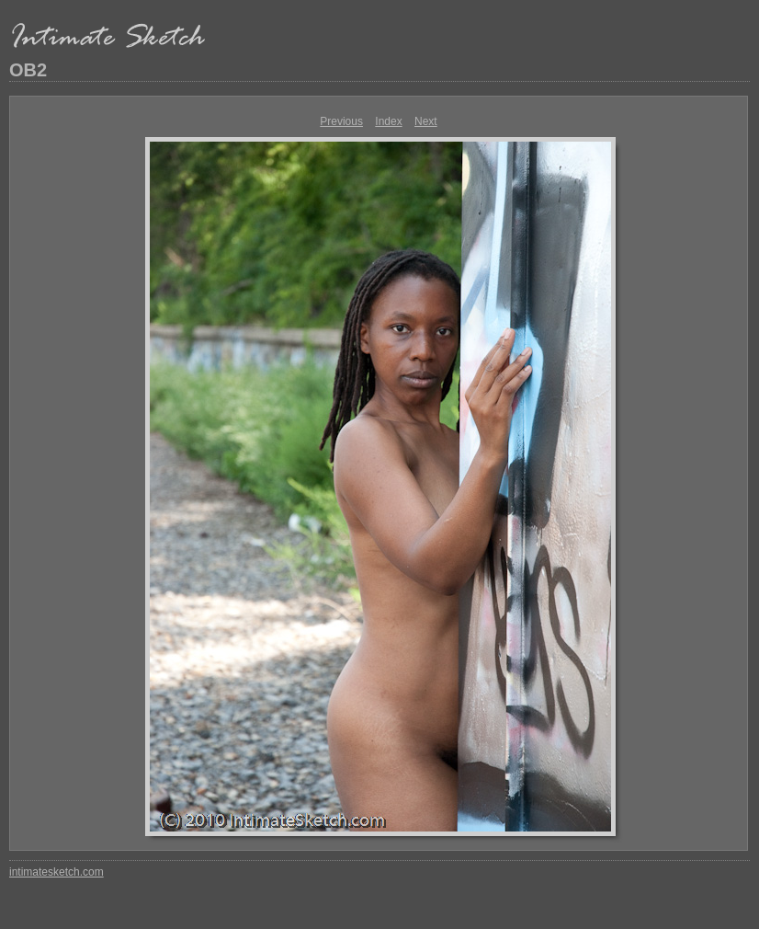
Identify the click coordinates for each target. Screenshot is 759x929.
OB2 (28, 70)
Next (425, 121)
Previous (341, 121)
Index (388, 121)
